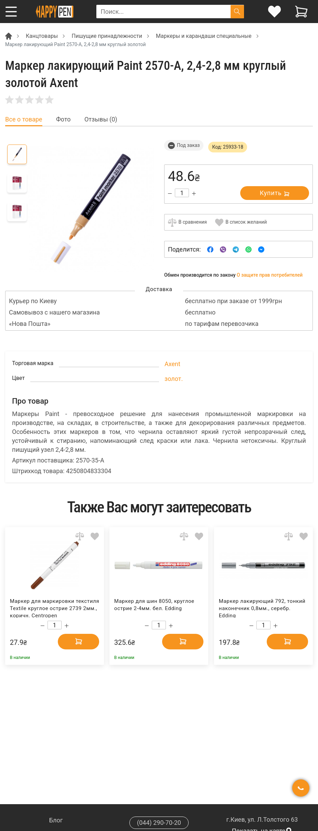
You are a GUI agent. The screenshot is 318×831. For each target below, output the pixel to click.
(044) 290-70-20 (159, 822)
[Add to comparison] (79, 536)
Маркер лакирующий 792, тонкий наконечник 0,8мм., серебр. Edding (262, 608)
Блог (56, 820)
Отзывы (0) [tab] (100, 119)
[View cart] (301, 11)
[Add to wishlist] (95, 536)
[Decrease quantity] (170, 193)
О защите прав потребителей (270, 275)
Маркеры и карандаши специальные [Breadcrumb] (204, 36)
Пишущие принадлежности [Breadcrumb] (107, 36)
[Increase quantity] (194, 193)
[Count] (182, 193)
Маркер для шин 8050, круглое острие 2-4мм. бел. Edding (154, 604)
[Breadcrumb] (8, 35)
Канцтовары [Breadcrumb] (42, 36)
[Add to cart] (78, 641)
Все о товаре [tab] (23, 119)
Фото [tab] (63, 119)
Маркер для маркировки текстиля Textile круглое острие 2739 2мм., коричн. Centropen (54, 608)
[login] (274, 11)
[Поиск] (237, 11)
